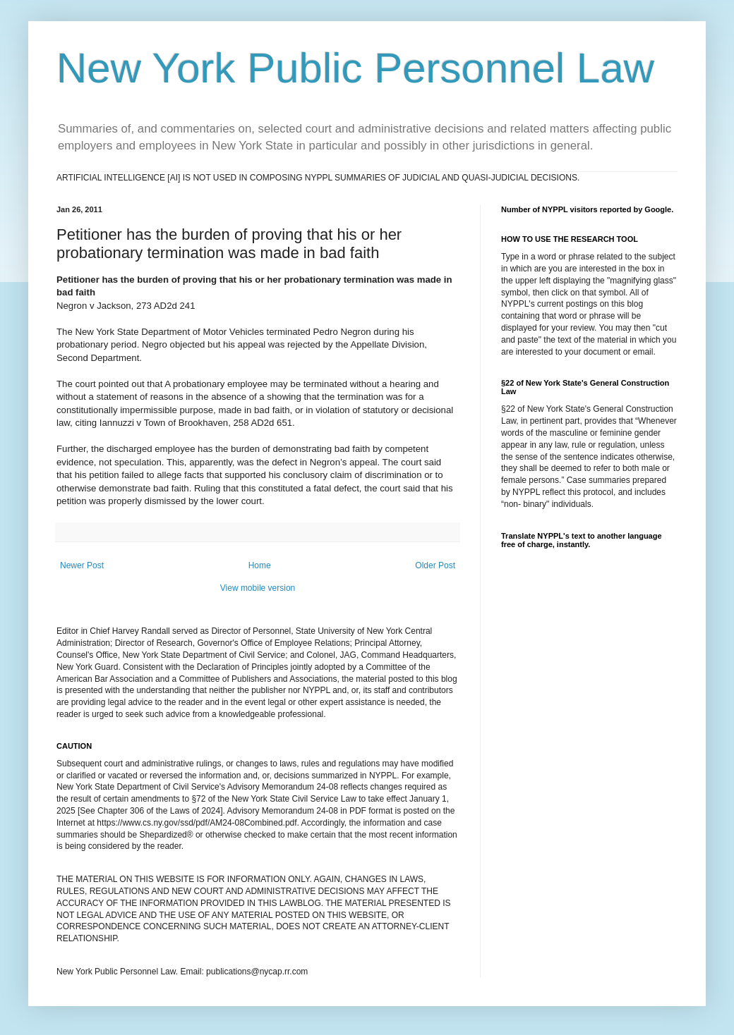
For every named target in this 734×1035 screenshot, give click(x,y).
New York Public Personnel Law (355, 68)
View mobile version (258, 588)
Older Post (435, 565)
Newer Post (82, 565)
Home (259, 565)
